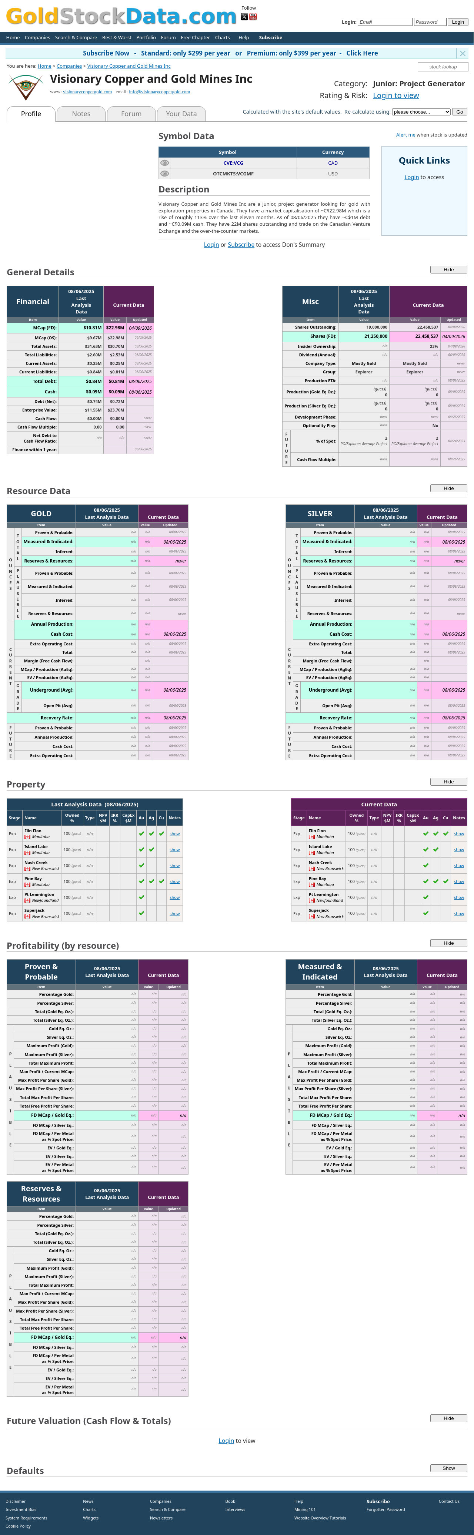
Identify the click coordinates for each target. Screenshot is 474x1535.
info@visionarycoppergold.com (159, 91)
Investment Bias (21, 1509)
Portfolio (146, 37)
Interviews (233, 1509)
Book (228, 1501)
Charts (222, 37)
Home (13, 37)
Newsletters (161, 1518)
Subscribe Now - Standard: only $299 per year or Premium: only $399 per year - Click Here (230, 53)
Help (243, 37)
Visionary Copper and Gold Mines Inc (129, 66)
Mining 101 (305, 1509)
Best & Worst (116, 37)
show (175, 833)
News (86, 1501)
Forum (168, 37)
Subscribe (241, 245)
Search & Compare (76, 37)
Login (211, 245)
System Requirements (26, 1518)
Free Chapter (195, 37)
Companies (37, 37)
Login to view (396, 95)
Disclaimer (16, 1501)
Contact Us (449, 1501)
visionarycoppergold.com (87, 91)
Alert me (405, 134)
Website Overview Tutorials (320, 1518)
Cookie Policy (18, 1526)
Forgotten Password (386, 1509)
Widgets (88, 1518)
